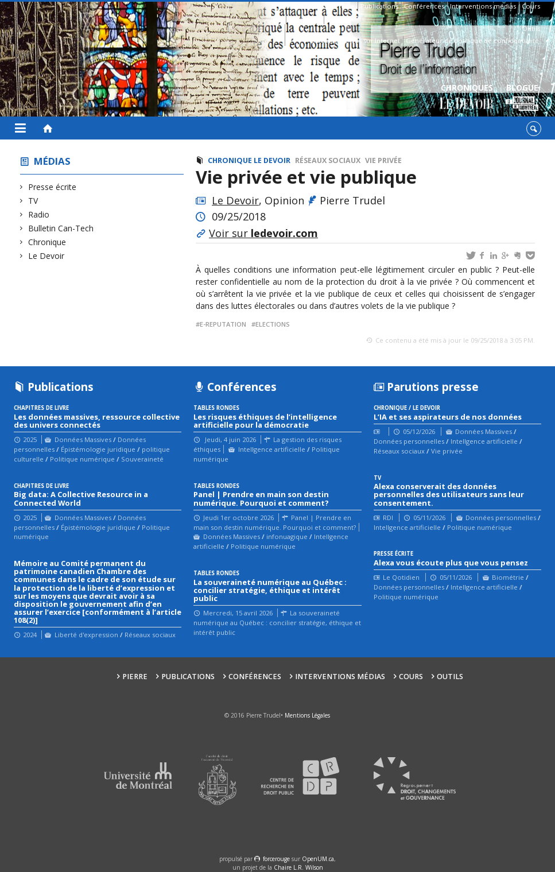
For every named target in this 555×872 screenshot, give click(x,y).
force (276, 859)
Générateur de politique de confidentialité (472, 40)
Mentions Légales (307, 715)
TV (33, 200)
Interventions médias (483, 6)
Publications (379, 6)
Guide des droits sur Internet (355, 40)
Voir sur (263, 233)
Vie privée (383, 160)
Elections (272, 324)
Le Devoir (46, 255)
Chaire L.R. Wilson (298, 867)
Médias (52, 161)
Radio (39, 214)
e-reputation (223, 324)
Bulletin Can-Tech (61, 228)
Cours (531, 6)
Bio (277, 18)
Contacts (340, 18)
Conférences (424, 6)
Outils (531, 28)
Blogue (522, 98)
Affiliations (305, 18)
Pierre (345, 6)
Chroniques (467, 98)
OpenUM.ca (318, 859)
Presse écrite (52, 186)
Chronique (47, 242)
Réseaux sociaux (327, 160)
